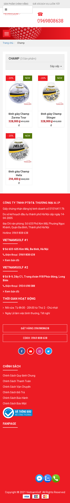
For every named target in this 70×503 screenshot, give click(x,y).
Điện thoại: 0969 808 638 (20, 254)
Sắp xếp (56, 66)
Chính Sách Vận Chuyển (17, 386)
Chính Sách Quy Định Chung (19, 375)
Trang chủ (8, 43)
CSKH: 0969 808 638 (35, 338)
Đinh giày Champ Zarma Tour (19, 115)
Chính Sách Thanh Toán (17, 381)
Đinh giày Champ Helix (19, 173)
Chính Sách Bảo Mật (15, 403)
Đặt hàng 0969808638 (35, 328)
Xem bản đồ (11, 260)
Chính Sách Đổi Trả (14, 392)
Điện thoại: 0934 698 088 (20, 285)
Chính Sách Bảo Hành (15, 397)
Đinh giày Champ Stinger (51, 115)
